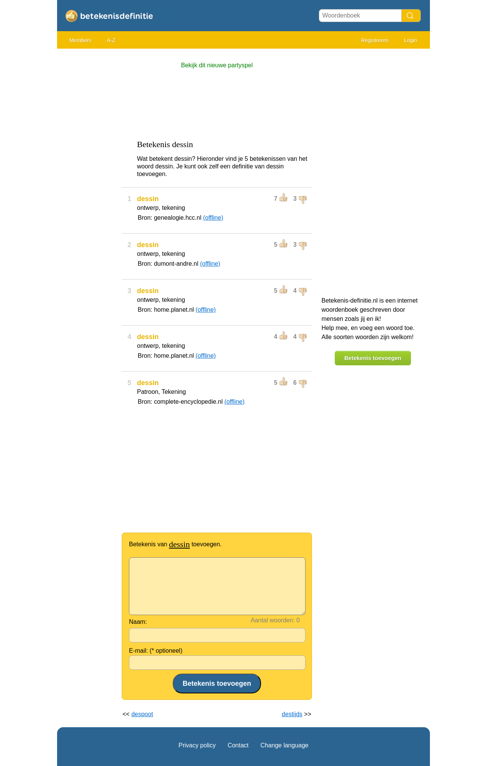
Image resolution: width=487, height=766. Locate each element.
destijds (292, 714)
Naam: (138, 622)
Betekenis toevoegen (372, 358)
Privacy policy (197, 745)
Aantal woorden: (273, 620)
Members (80, 40)
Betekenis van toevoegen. (175, 544)
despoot (142, 714)
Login (410, 40)
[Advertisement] (87, 167)
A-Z (111, 40)
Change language (284, 745)
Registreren (374, 40)
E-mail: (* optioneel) (156, 650)
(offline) (213, 217)
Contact (238, 745)
